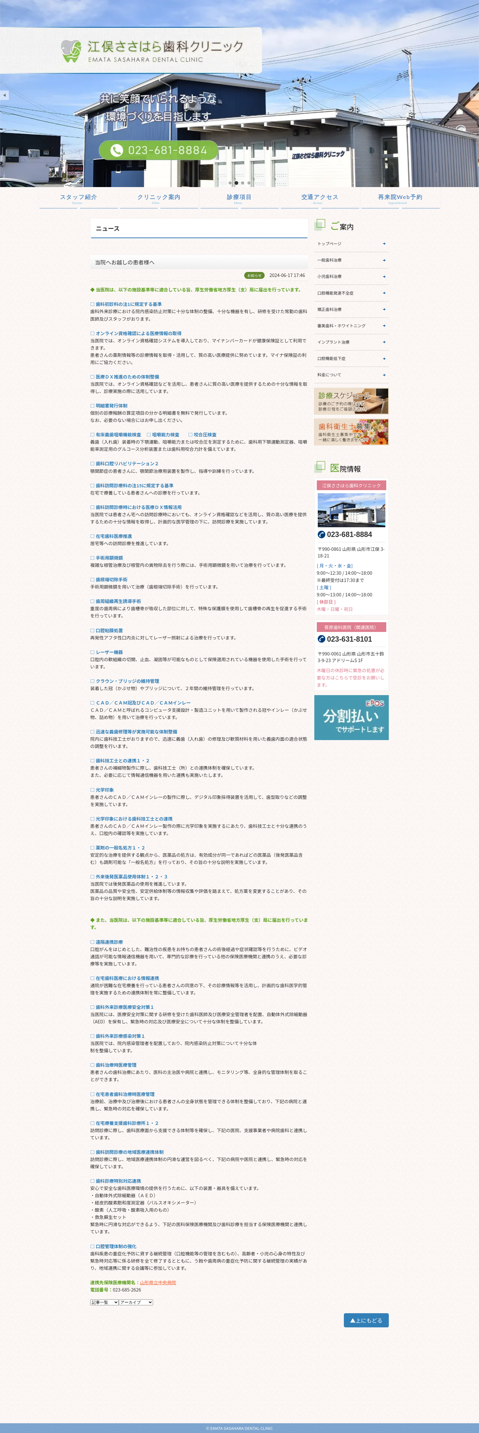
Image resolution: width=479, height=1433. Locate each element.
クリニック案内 (159, 196)
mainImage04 (249, 182)
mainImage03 (242, 182)
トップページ (329, 243)
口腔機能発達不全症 (335, 293)
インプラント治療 (333, 342)
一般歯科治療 (329, 260)
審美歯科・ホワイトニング (341, 326)
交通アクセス (320, 196)
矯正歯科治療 (329, 309)
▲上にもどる (366, 1320)
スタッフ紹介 (78, 196)
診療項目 (239, 196)
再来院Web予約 (400, 196)
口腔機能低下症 (331, 358)
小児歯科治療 (329, 276)
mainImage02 (236, 182)
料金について (329, 375)
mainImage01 (230, 182)
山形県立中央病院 (158, 1282)
